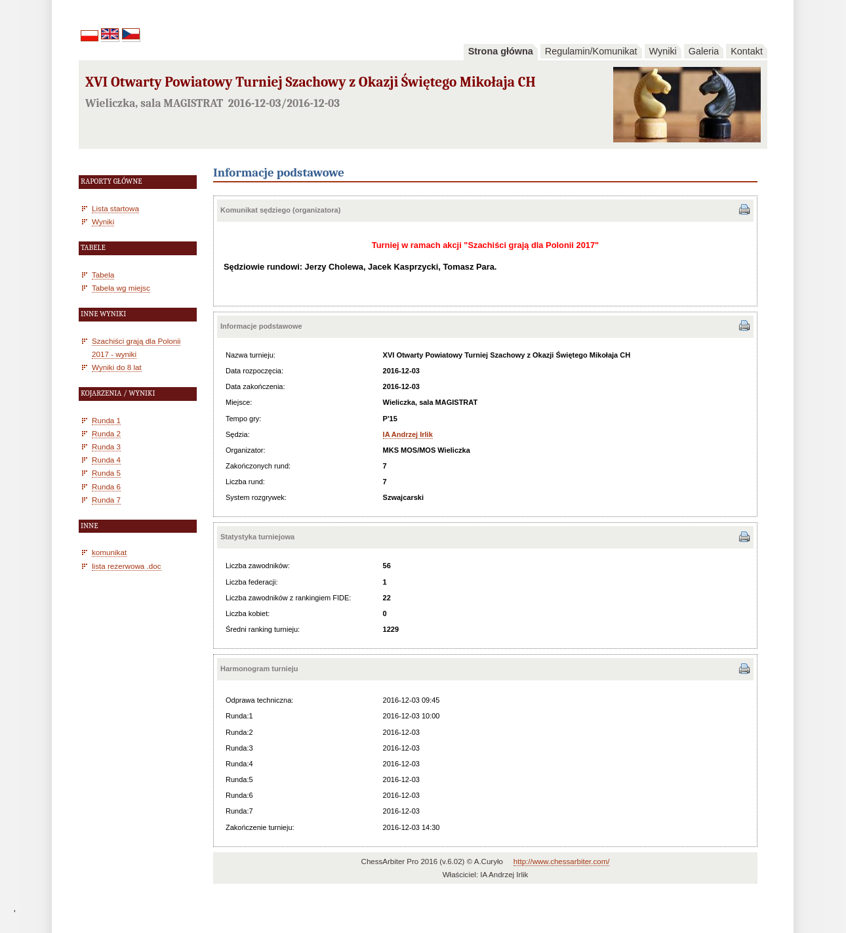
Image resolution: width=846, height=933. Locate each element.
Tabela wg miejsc (121, 287)
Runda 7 (106, 499)
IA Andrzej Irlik (408, 434)
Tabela (103, 274)
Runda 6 (106, 486)
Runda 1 (106, 420)
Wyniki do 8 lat (117, 367)
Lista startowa (115, 208)
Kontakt (747, 51)
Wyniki (663, 51)
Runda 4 (106, 459)
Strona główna (500, 51)
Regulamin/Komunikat (591, 51)
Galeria (704, 51)
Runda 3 (106, 446)
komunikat (109, 552)
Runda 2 (106, 433)
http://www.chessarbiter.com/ (562, 861)
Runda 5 (106, 472)
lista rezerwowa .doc (126, 566)
